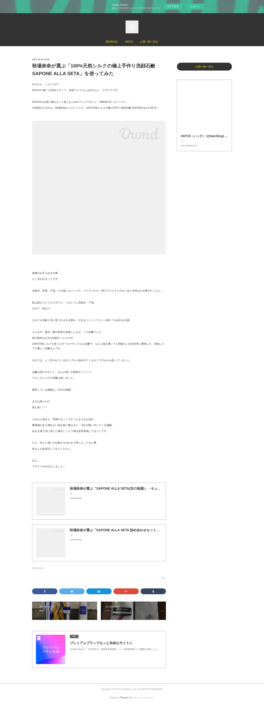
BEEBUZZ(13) (38, 568)
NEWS (129, 41)
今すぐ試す (173, 6)
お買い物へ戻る (149, 41)
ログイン (195, 6)
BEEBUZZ (112, 41)
